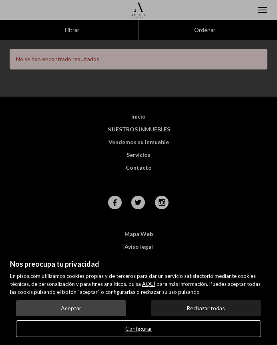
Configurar (138, 328)
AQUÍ (148, 284)
